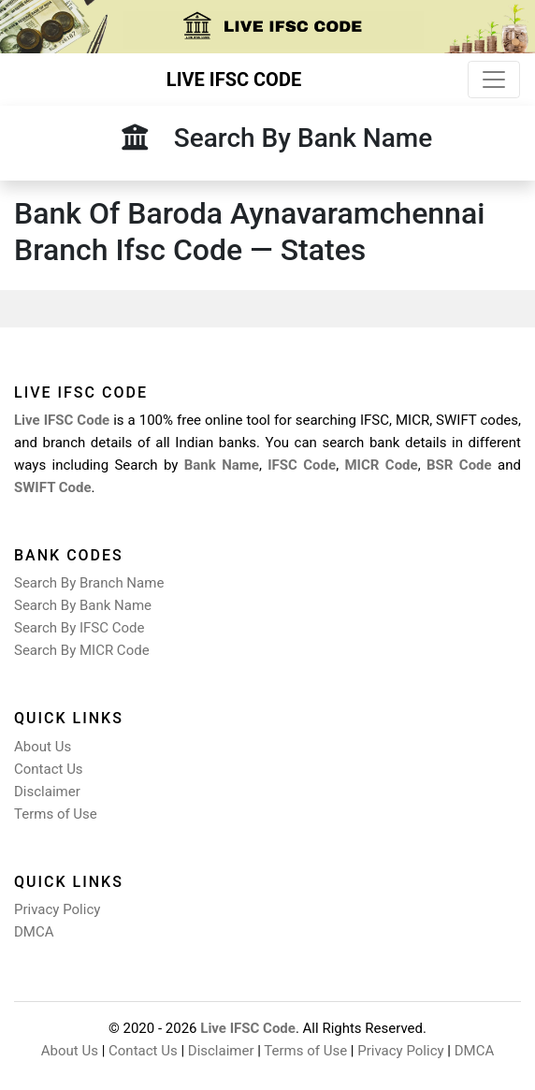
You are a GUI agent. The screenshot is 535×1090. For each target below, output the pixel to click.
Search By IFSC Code (79, 627)
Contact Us (48, 769)
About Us (42, 746)
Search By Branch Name (89, 582)
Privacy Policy (57, 909)
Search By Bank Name (83, 605)
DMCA (34, 931)
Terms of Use (55, 814)
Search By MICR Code (82, 650)
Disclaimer (47, 791)
